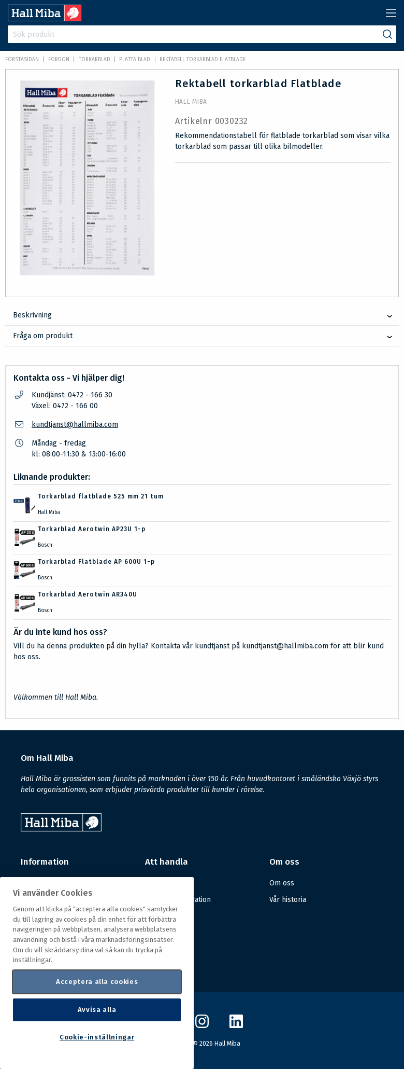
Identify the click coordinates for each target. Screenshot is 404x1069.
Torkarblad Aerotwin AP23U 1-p (92, 529)
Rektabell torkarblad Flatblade (203, 60)
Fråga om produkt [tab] (43, 335)
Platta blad (134, 60)
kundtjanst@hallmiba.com (75, 424)
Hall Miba (191, 101)
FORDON (58, 60)
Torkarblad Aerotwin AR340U (87, 594)
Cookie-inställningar (97, 1037)
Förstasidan (22, 60)
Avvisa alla (97, 1010)
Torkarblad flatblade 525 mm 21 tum (101, 496)
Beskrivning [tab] (32, 315)
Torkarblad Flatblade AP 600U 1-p (96, 561)
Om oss (281, 883)
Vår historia (287, 899)
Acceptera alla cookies (97, 981)
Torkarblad (94, 60)
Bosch (45, 545)
